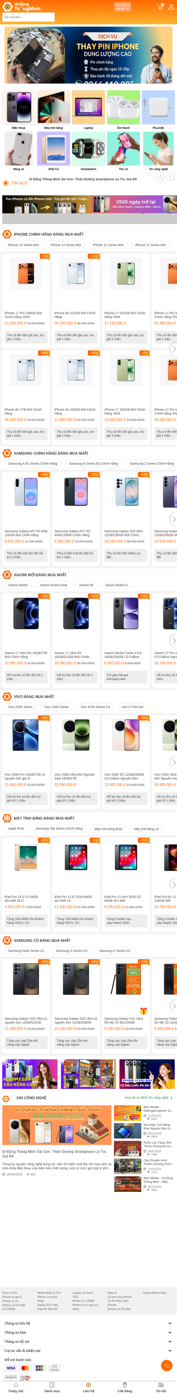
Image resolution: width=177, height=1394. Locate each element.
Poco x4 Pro (9, 1297)
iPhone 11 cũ (10, 1305)
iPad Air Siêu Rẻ (47, 1313)
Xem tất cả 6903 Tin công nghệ (148, 1102)
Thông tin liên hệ (88, 1327)
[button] (173, 350)
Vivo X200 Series (20, 709)
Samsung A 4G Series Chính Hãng (32, 464)
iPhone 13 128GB (83, 1305)
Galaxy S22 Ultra (47, 1309)
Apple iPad (16, 831)
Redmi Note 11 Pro (49, 1297)
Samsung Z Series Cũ (114, 954)
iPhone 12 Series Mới (108, 245)
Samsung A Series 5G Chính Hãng (93, 464)
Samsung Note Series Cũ (26, 954)
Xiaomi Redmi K (116, 587)
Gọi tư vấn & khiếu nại (88, 1355)
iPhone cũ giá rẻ (12, 1301)
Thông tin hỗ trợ (88, 1346)
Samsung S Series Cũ (71, 954)
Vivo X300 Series (56, 709)
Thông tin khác (88, 1337)
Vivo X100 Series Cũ (95, 709)
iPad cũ (112, 1297)
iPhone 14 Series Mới (23, 245)
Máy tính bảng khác (108, 832)
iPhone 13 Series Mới (66, 245)
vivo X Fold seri (133, 709)
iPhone (112, 1309)
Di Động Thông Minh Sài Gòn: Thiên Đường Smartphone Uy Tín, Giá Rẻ (83, 179)
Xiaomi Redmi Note (53, 587)
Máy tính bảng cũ (146, 832)
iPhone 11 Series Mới (150, 245)
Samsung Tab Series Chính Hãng (59, 831)
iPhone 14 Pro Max (119, 1313)
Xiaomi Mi (86, 587)
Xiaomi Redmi (18, 587)
